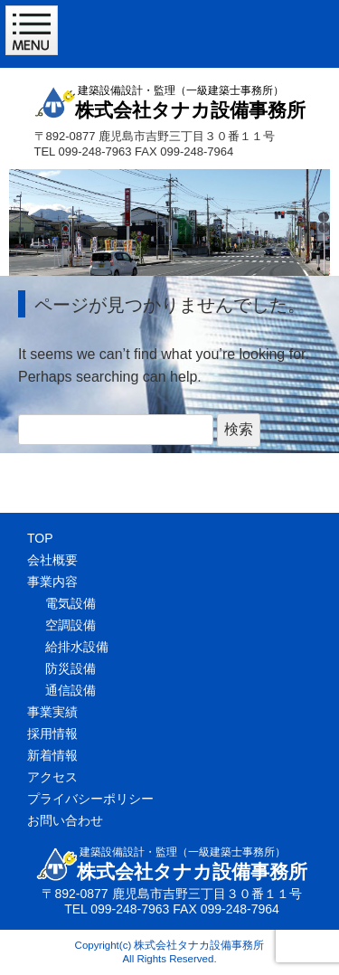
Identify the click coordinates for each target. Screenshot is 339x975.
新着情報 (52, 755)
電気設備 (70, 603)
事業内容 (52, 581)
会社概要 (52, 560)
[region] (169, 222)
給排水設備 (76, 646)
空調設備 (70, 625)
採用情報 (52, 733)
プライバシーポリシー (90, 798)
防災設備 (70, 668)
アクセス (52, 777)
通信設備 (70, 690)
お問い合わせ (65, 820)
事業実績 (52, 712)
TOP (40, 538)
